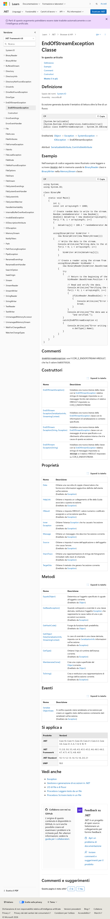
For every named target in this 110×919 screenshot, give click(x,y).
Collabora (98, 909)
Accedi (104, 3)
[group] (75, 124)
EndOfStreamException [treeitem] (18, 107)
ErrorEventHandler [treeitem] (14, 123)
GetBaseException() (51, 608)
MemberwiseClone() (51, 662)
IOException (60, 139)
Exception (69, 135)
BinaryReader (91, 167)
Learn (44, 34)
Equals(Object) (49, 596)
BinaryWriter (48, 171)
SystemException (86, 135)
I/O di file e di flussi (56, 786)
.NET (54, 34)
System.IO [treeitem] (10, 50)
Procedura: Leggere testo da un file (64, 791)
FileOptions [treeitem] (11, 170)
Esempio (47, 66)
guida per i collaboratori (57, 838)
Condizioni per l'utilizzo (65, 913)
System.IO (61, 93)
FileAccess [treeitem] (10, 134)
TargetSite (47, 565)
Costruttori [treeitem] (13, 113)
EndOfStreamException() (53, 390)
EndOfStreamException (86, 393)
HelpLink (47, 499)
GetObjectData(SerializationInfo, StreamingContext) (52, 636)
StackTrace (47, 553)
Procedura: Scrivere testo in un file (64, 795)
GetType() (47, 650)
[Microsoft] (5, 4)
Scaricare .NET (98, 11)
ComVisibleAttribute (82, 147)
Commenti (48, 70)
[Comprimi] (35, 32)
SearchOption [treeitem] (12, 269)
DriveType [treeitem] (10, 97)
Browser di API (66, 34)
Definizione (49, 62)
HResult (46, 511)
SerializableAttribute (61, 147)
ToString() (47, 673)
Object (57, 135)
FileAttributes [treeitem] (11, 139)
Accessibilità (83, 913)
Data (45, 485)
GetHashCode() (49, 625)
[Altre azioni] (105, 34)
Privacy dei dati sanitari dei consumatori (31, 913)
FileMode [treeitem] (10, 160)
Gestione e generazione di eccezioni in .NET (68, 782)
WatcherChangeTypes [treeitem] (15, 332)
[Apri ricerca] (97, 3)
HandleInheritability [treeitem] (14, 207)
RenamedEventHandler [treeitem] (16, 264)
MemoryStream (68, 171)
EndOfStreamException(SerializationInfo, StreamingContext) (54, 413)
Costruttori (49, 74)
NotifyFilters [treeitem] (11, 238)
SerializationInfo (88, 639)
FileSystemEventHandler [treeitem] (16, 191)
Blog (86, 909)
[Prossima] (90, 4)
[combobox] (19, 38)
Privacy (5, 913)
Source (46, 542)
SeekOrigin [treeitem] (10, 275)
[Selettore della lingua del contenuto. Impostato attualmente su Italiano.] (8, 902)
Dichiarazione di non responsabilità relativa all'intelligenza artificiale (31, 909)
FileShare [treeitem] (10, 175)
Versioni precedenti (72, 909)
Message (47, 533)
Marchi (97, 913)
